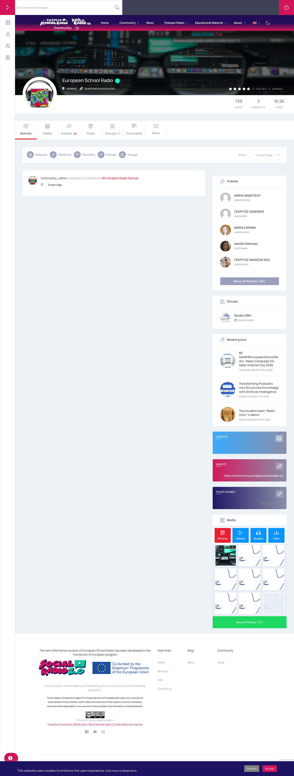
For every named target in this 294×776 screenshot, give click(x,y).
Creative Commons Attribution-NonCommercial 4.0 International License (95, 724)
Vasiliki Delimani (246, 243)
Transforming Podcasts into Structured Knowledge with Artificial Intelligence (259, 387)
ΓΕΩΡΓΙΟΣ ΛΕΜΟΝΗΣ (249, 211)
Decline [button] (252, 768)
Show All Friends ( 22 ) (249, 281)
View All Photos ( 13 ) (249, 622)
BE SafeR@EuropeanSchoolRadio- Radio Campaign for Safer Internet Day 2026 (258, 359)
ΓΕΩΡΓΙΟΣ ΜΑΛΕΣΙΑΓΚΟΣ (252, 260)
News (150, 23)
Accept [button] (269, 768)
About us (163, 671)
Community (128, 23)
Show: (243, 155)
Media (47, 129)
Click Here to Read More (121, 771)
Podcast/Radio (174, 23)
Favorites (84, 154)
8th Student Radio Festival (120, 177)
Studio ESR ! (243, 315)
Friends (69, 129)
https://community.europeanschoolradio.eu (253, 476)
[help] (11, 758)
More (155, 129)
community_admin (54, 177)
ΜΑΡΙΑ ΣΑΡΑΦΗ (245, 227)
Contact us (164, 689)
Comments (134, 129)
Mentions (60, 154)
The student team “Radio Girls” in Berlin (257, 413)
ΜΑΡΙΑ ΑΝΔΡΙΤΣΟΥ (247, 195)
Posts (90, 129)
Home (105, 23)
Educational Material (209, 23)
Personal (37, 154)
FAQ (160, 680)
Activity (25, 129)
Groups (112, 129)
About (238, 23)
